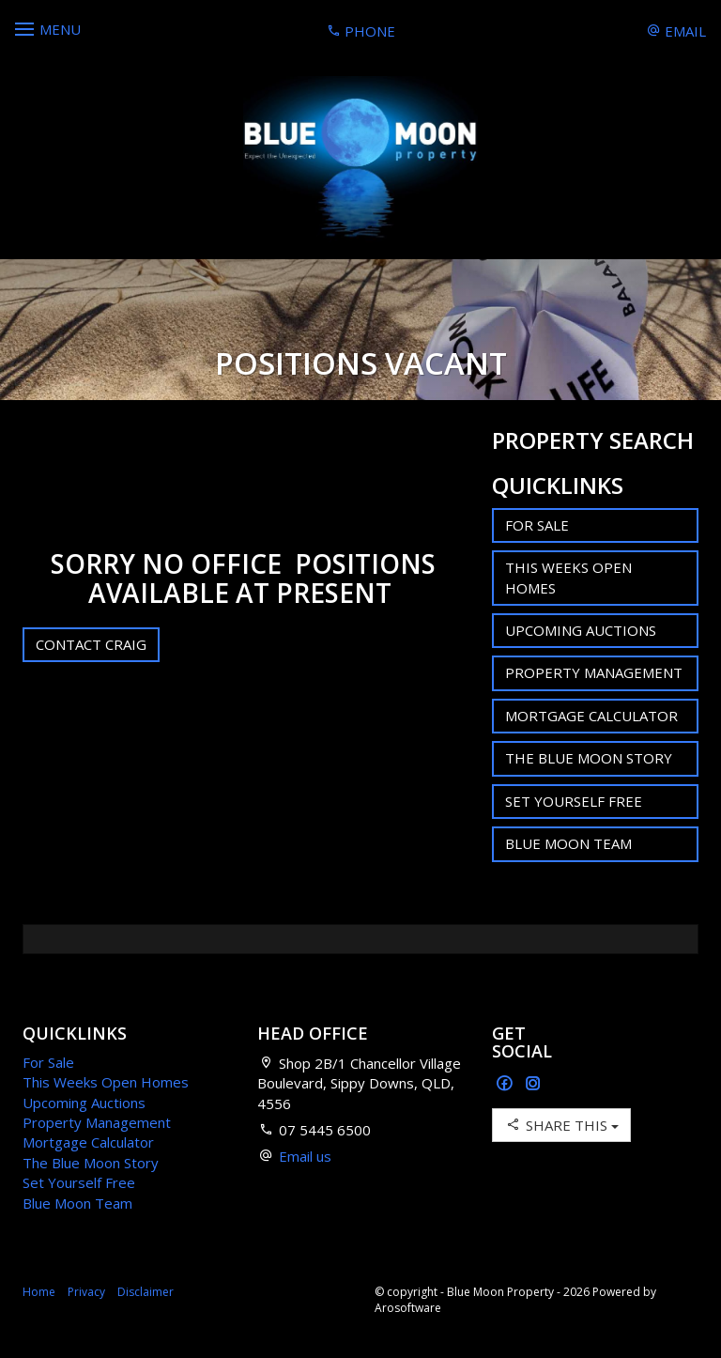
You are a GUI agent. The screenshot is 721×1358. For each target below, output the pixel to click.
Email (676, 31)
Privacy (86, 1292)
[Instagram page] (533, 1084)
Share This (561, 1124)
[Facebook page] (506, 1084)
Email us (305, 1156)
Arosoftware (408, 1308)
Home (39, 1292)
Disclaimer (145, 1292)
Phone (361, 31)
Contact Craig (91, 644)
